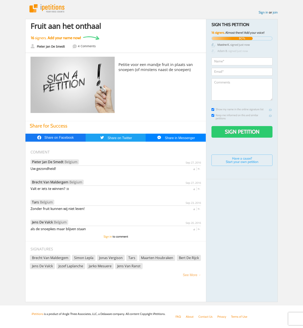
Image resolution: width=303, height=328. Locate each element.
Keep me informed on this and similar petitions (234, 117)
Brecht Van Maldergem (50, 182)
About (190, 317)
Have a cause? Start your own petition (242, 160)
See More (190, 275)
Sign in (263, 12)
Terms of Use (239, 317)
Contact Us (205, 317)
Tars (35, 202)
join (275, 12)
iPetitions (46, 8)
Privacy (221, 317)
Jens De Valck (42, 222)
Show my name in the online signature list (237, 109)
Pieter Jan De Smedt (48, 162)
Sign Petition (242, 132)
